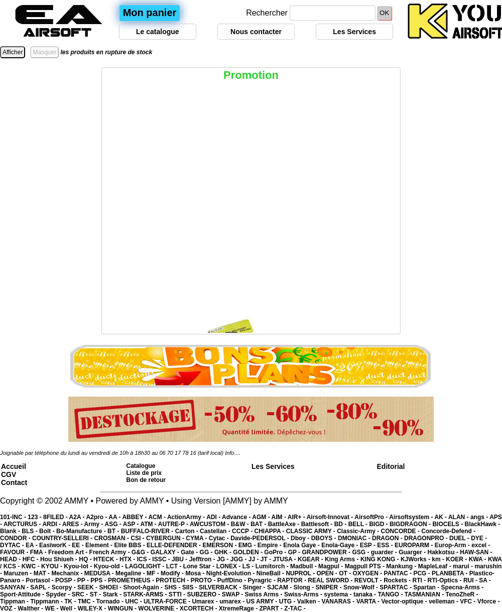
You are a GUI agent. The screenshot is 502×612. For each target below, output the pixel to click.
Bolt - (47, 531)
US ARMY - (262, 601)
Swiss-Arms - (304, 594)
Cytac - (219, 538)
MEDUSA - (99, 573)
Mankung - (402, 566)
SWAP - (233, 594)
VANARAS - (339, 601)
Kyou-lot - (78, 566)
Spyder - (58, 594)
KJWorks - (416, 559)
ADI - (214, 517)
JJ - (254, 559)
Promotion (251, 75)
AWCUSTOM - (210, 524)
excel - (480, 545)
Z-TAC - (294, 608)
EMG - (248, 545)
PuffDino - (232, 580)
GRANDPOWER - (327, 552)
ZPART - (272, 608)
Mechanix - (67, 573)
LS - (249, 566)
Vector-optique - (405, 601)
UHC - (134, 601)
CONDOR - (16, 538)
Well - (69, 608)
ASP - (132, 524)
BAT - (259, 524)
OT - (345, 573)
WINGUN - (123, 608)
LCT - (174, 566)
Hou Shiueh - (59, 559)
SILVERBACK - (221, 587)
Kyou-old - (110, 566)
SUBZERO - (204, 594)
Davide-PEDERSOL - (260, 538)
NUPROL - (301, 573)
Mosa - (195, 573)
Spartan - (427, 587)
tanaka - (365, 594)
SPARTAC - (396, 587)
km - (439, 559)
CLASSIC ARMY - (311, 531)
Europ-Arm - (453, 545)
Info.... (232, 453)
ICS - (145, 559)
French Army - (110, 552)
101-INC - (14, 517)
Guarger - (413, 552)
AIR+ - (297, 517)
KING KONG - (380, 559)
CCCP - (243, 531)
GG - (207, 552)
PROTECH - (173, 580)
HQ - (86, 559)
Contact (14, 482)
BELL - (358, 524)
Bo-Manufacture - (81, 531)
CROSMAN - (112, 538)
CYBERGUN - (166, 538)
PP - (83, 580)
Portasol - (40, 580)
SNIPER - (329, 587)
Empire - (270, 545)
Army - (94, 524)
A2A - (77, 517)
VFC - (468, 601)
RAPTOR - (292, 580)
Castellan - (216, 531)
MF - (154, 573)
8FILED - (56, 517)
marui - (463, 566)
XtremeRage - (239, 608)
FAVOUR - (15, 552)
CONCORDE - (401, 531)
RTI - (420, 580)
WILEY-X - (93, 608)
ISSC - (162, 559)
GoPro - (276, 552)
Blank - (11, 531)
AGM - (261, 517)
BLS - (30, 531)
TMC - (87, 601)
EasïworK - (55, 545)
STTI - (178, 594)
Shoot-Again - (143, 587)
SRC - (81, 594)
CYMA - (197, 538)
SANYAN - (15, 587)
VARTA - (369, 601)
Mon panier (150, 12)
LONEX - (229, 566)
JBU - (180, 559)
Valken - (309, 601)
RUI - (471, 580)
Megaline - (131, 573)
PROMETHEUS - (132, 580)
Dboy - (301, 538)
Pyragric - (262, 580)
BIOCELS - (448, 524)
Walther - (31, 608)
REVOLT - (369, 580)
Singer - (255, 587)
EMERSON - (220, 545)
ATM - (149, 524)
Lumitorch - (273, 566)
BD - (341, 524)
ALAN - (459, 517)
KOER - (457, 559)
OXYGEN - (368, 573)
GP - (295, 552)
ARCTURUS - (23, 524)
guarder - (385, 552)
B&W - (240, 524)
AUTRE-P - (174, 524)
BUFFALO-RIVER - (148, 531)
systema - (338, 594)
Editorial (391, 466)
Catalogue (141, 465)
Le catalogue (157, 32)
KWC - (31, 566)
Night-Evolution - (231, 573)
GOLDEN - (248, 552)
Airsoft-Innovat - (331, 517)
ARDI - (52, 524)
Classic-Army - (359, 531)
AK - (441, 517)
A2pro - (97, 517)
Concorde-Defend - (448, 531)
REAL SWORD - (331, 580)
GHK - (223, 552)
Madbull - (304, 566)
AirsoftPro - (371, 517)
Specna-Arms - (462, 587)
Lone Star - (199, 566)
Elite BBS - (130, 545)
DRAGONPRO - (426, 538)
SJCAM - (280, 587)
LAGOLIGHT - (145, 566)
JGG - (239, 559)
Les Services (354, 32)
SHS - (173, 587)
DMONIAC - (355, 538)
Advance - (237, 517)
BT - (114, 531)
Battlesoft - (317, 524)
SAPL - (40, 587)
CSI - (138, 538)
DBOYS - (324, 538)
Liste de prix (144, 472)
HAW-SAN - (476, 552)
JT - (267, 559)
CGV (8, 474)
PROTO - (204, 580)
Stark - (113, 594)
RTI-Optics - (445, 580)
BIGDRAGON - (411, 524)
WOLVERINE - (158, 608)
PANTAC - (399, 573)
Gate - (190, 552)
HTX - (128, 559)
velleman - (444, 601)
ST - (96, 594)
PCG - (422, 573)
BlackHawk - (482, 524)
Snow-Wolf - (361, 587)
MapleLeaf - (435, 566)
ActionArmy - (186, 517)
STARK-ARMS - (145, 594)
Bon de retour (146, 479)
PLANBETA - (450, 573)
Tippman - (15, 601)
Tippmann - (47, 601)
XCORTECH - (199, 608)
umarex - (232, 601)
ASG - (113, 524)
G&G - (141, 552)
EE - (78, 545)
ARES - (73, 524)
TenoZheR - (462, 594)
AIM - (280, 517)
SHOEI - (111, 587)
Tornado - (111, 601)
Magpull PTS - (366, 566)
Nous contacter (256, 32)
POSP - (66, 580)
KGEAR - (311, 559)
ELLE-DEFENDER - (174, 545)
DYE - (479, 538)
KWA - (478, 559)
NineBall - (271, 573)
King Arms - (342, 559)
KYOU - (52, 566)
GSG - (361, 552)
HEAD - (11, 559)
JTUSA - (285, 559)
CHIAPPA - (270, 531)
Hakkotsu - (443, 552)
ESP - (368, 545)
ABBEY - (135, 517)
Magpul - (331, 566)
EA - (32, 545)
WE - (52, 608)
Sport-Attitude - (23, 594)
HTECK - (106, 559)
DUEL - (460, 538)
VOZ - (9, 608)
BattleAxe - (284, 524)
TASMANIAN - (425, 594)
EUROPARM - (415, 545)
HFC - (31, 559)
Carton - (187, 531)
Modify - (173, 573)
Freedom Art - (68, 552)
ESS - (386, 545)
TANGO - (391, 594)
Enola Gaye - (302, 545)
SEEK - (88, 587)
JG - (223, 559)
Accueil (13, 466)
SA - (485, 580)
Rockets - (398, 580)
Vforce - (488, 601)
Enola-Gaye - (340, 545)
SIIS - (190, 587)
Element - (99, 545)
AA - (115, 517)
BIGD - (379, 524)
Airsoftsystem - (411, 517)
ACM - (157, 517)
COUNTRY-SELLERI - (63, 538)
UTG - (288, 601)
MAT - (43, 573)
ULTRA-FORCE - (168, 601)
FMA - (39, 552)
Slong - (305, 587)
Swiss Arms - (264, 594)
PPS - (99, 580)
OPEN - (328, 573)
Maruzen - (18, 573)
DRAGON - (388, 538)
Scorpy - (64, 587)
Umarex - (205, 601)
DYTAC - (13, 545)
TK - (71, 601)
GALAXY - (166, 552)
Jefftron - (203, 559)
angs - (479, 517)
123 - (35, 517)
